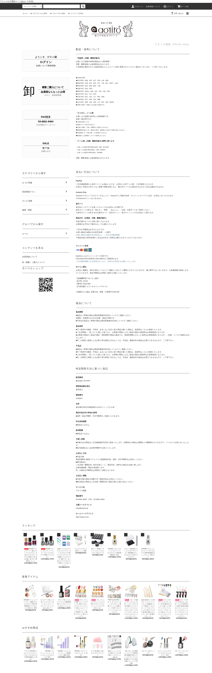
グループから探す (57, 13)
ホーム (25, 13)
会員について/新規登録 (46, 66)
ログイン (168, 6)
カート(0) (182, 6)
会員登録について (153, 6)
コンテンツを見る (75, 13)
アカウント (137, 6)
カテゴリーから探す (38, 13)
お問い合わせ (176, 13)
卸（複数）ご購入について (33, 262)
